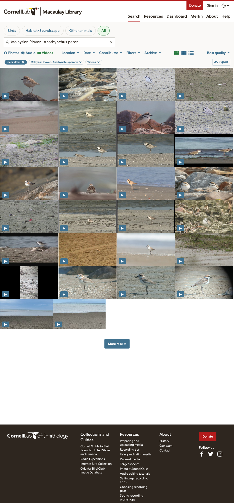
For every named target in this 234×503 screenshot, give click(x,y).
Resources (153, 16)
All (103, 30)
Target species (129, 464)
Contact (165, 450)
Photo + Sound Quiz (134, 469)
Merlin (197, 16)
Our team (166, 445)
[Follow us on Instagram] (220, 454)
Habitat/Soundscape (43, 30)
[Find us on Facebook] (201, 454)
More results (117, 344)
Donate (195, 5)
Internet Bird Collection (96, 463)
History (164, 441)
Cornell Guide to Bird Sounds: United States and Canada (95, 450)
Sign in (212, 5)
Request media (130, 459)
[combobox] (59, 42)
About (212, 16)
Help (225, 16)
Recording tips (130, 449)
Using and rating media (135, 454)
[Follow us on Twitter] (210, 454)
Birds (12, 30)
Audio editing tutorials (135, 473)
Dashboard (177, 16)
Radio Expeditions (92, 459)
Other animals (80, 30)
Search (134, 16)
